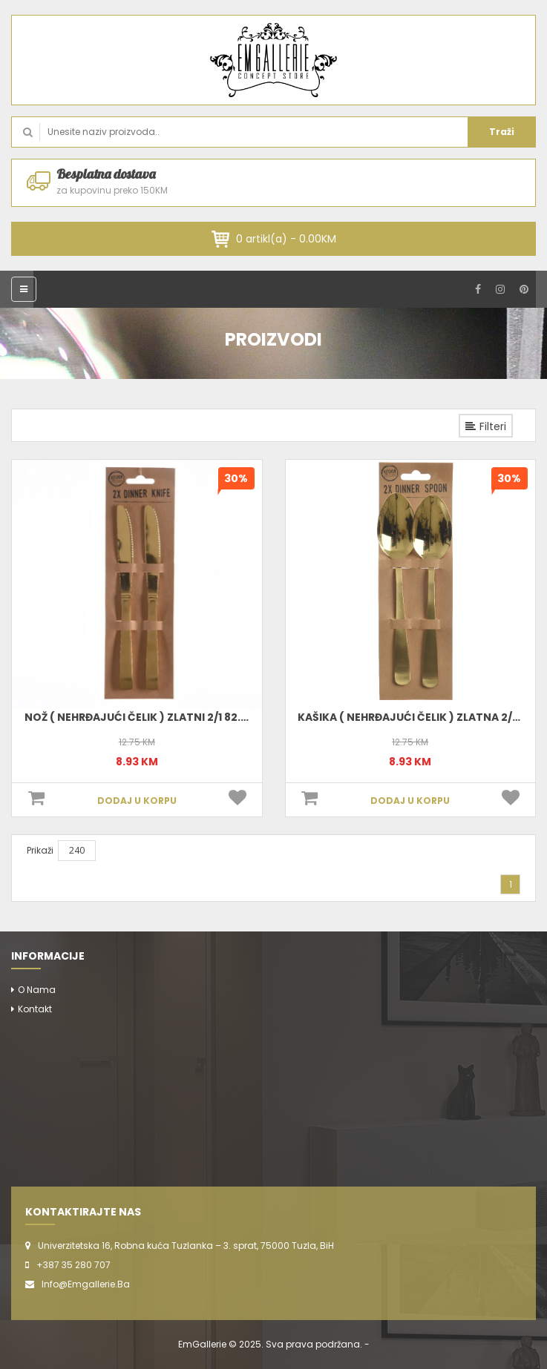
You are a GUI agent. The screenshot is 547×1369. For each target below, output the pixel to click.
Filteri (485, 426)
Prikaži (40, 850)
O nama (37, 989)
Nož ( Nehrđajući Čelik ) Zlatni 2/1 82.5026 (146, 717)
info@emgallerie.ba (86, 1284)
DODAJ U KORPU (137, 800)
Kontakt (35, 1009)
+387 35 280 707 (73, 1265)
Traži (501, 131)
